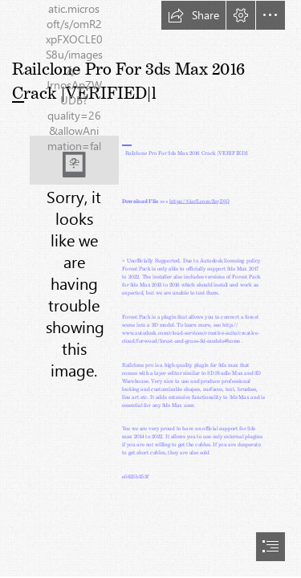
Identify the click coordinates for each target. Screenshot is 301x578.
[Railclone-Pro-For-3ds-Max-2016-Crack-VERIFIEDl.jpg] (74, 160)
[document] (150, 289)
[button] (193, 15)
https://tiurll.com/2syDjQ (199, 199)
